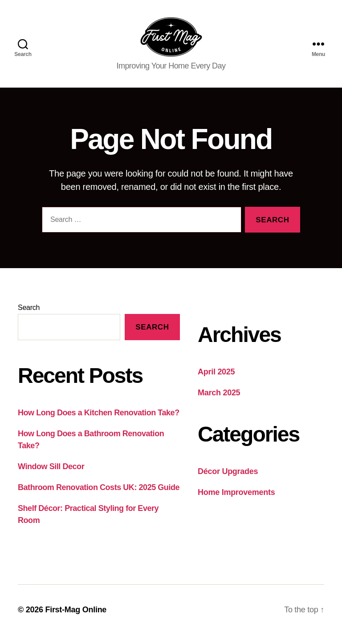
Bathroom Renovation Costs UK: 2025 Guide (98, 487)
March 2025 (219, 393)
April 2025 (216, 372)
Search (29, 308)
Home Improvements (236, 492)
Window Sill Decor (51, 466)
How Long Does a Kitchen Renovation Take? (98, 412)
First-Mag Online (75, 609)
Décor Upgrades (228, 471)
